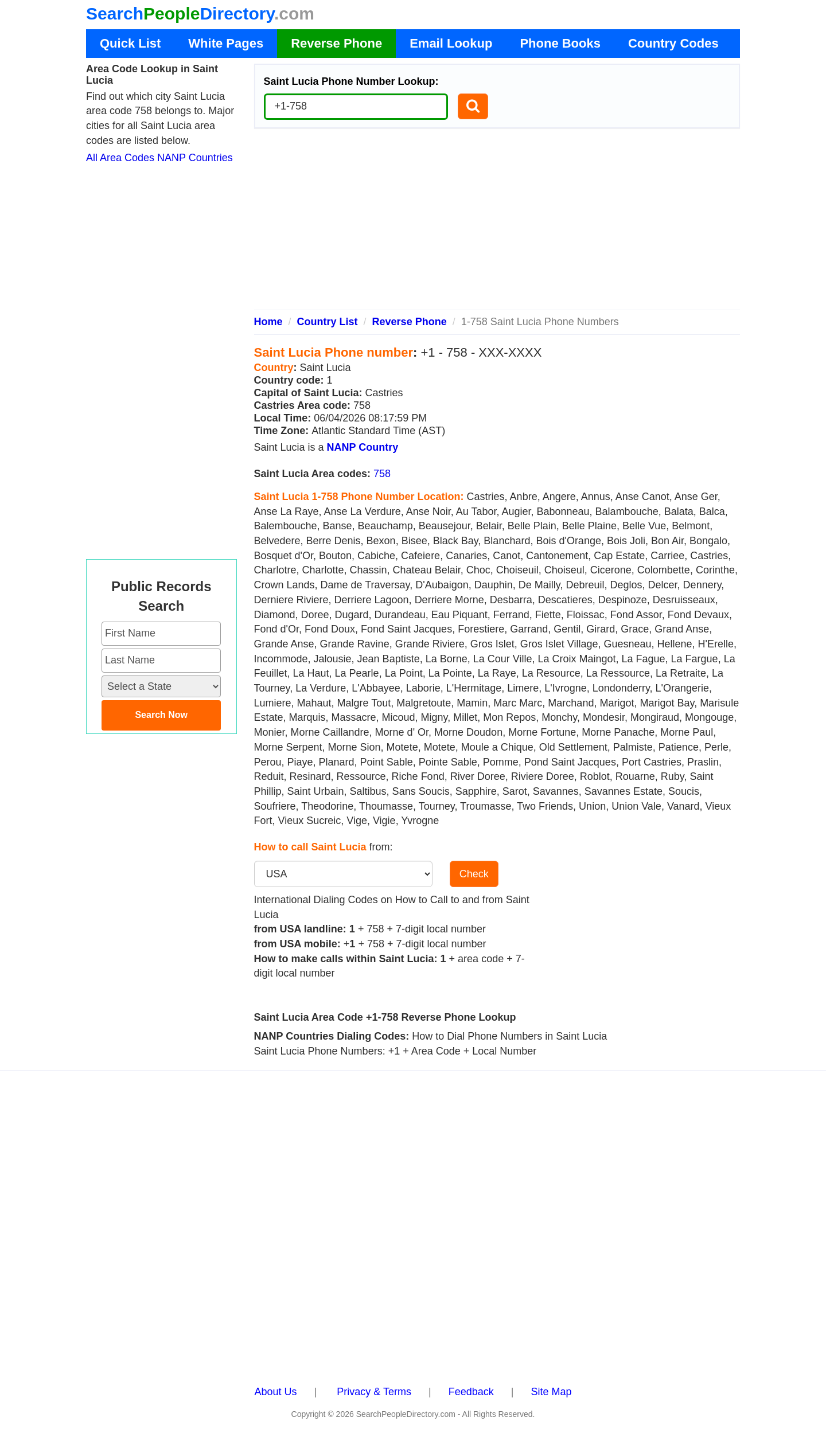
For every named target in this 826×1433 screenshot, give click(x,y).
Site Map (551, 1391)
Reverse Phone (336, 43)
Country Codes (673, 43)
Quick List (130, 43)
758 (382, 473)
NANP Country (363, 447)
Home (268, 321)
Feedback (471, 1391)
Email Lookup (451, 43)
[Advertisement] (497, 223)
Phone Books (560, 43)
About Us (276, 1391)
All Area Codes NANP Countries (159, 157)
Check (474, 874)
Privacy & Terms (374, 1391)
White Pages (225, 43)
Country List (327, 321)
